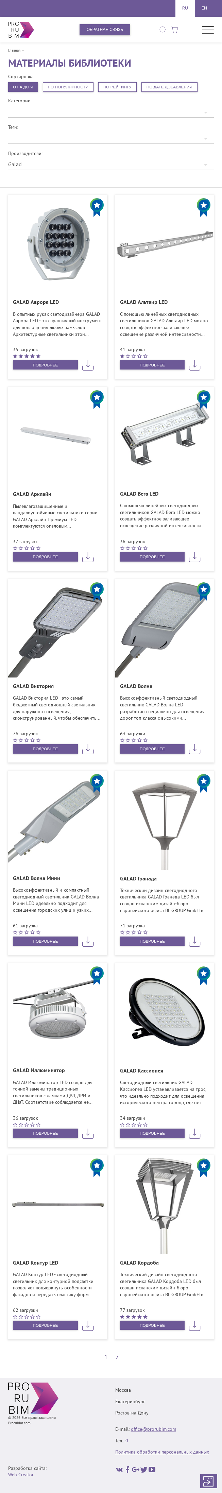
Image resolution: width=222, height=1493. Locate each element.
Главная (14, 51)
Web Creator (21, 1475)
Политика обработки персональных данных (162, 1452)
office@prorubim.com (153, 1429)
